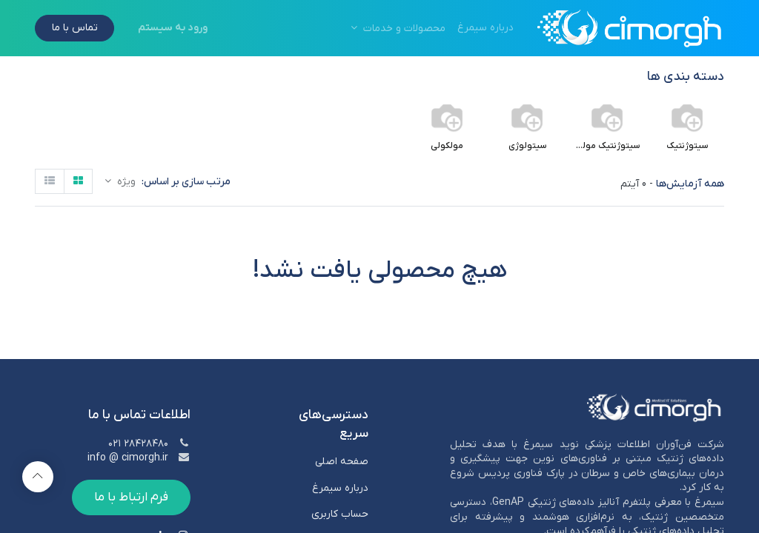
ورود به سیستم (173, 28)
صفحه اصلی (339, 462)
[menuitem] (485, 28)
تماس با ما (75, 28)
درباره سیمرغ (340, 488)
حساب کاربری (339, 514)
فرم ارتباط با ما (131, 497)
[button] (120, 182)
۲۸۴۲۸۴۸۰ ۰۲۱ (138, 444)
